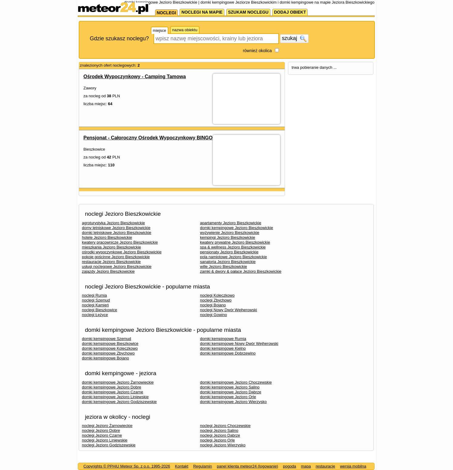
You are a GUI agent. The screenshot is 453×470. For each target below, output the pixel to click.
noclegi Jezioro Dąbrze (220, 435)
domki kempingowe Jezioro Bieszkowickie (236, 227)
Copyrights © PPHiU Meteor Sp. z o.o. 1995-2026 (127, 466)
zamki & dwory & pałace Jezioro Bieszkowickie (241, 271)
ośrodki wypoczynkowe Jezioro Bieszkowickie (122, 252)
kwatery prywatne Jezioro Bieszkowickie (235, 242)
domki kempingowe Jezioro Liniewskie (115, 397)
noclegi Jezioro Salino (219, 430)
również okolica (257, 50)
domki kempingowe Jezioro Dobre (111, 387)
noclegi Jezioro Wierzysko (223, 445)
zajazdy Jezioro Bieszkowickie (108, 271)
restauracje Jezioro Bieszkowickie (111, 261)
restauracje (325, 466)
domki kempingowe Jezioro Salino (230, 387)
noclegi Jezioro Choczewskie (225, 425)
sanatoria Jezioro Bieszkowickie (228, 261)
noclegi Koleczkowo (217, 295)
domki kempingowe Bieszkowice (110, 343)
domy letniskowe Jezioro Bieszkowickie (116, 227)
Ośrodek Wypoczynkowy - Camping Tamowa (135, 76)
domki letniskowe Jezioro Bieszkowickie (116, 232)
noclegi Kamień (95, 305)
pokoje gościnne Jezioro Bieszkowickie (116, 257)
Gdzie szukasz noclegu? (119, 38)
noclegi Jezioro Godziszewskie (109, 445)
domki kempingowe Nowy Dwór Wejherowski (239, 343)
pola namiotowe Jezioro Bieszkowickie (233, 257)
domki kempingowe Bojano (105, 358)
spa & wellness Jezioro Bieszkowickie (233, 247)
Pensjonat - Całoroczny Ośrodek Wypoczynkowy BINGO (148, 137)
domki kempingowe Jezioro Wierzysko (233, 401)
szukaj (294, 38)
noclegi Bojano (213, 305)
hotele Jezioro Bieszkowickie (107, 237)
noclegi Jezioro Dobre (101, 430)
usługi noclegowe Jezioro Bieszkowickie (117, 266)
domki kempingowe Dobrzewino (228, 353)
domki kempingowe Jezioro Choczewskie (236, 382)
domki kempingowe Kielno (223, 348)
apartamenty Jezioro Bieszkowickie (230, 223)
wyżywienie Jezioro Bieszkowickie (230, 232)
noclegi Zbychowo (216, 300)
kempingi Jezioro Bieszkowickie (227, 237)
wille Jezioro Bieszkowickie (223, 266)
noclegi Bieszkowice (99, 310)
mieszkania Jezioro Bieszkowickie (111, 247)
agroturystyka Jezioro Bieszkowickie (113, 223)
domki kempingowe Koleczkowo (110, 348)
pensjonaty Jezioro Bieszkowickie (229, 252)
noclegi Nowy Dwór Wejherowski (228, 310)
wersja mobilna (353, 466)
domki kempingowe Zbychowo (108, 353)
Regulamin (202, 466)
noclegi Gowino (213, 314)
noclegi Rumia (94, 295)
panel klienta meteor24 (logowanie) (247, 466)
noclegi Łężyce (95, 314)
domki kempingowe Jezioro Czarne (112, 392)
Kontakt (181, 466)
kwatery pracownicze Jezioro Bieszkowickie (120, 242)
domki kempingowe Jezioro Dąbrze (230, 392)
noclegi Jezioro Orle (217, 440)
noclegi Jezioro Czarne (102, 435)
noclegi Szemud (96, 300)
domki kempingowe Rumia (223, 338)
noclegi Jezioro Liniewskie (104, 440)
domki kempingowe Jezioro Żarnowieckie (118, 382)
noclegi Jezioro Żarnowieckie (107, 425)
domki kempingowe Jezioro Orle (228, 397)
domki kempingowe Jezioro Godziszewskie (119, 401)
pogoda (289, 466)
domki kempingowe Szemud (106, 338)
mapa (306, 466)
